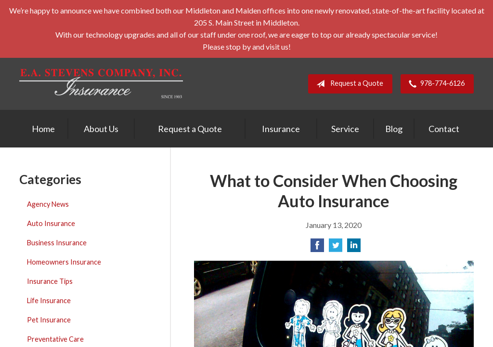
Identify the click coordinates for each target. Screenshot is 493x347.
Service (345, 128)
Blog (393, 128)
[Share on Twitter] (335, 248)
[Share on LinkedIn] (354, 248)
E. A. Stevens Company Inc (101, 83)
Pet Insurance (49, 320)
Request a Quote (347, 84)
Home (43, 128)
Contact (443, 128)
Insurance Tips (50, 281)
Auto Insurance (51, 223)
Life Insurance (49, 300)
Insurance (281, 128)
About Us (101, 128)
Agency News (48, 204)
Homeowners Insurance (64, 262)
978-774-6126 (435, 84)
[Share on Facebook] (317, 248)
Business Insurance (57, 243)
